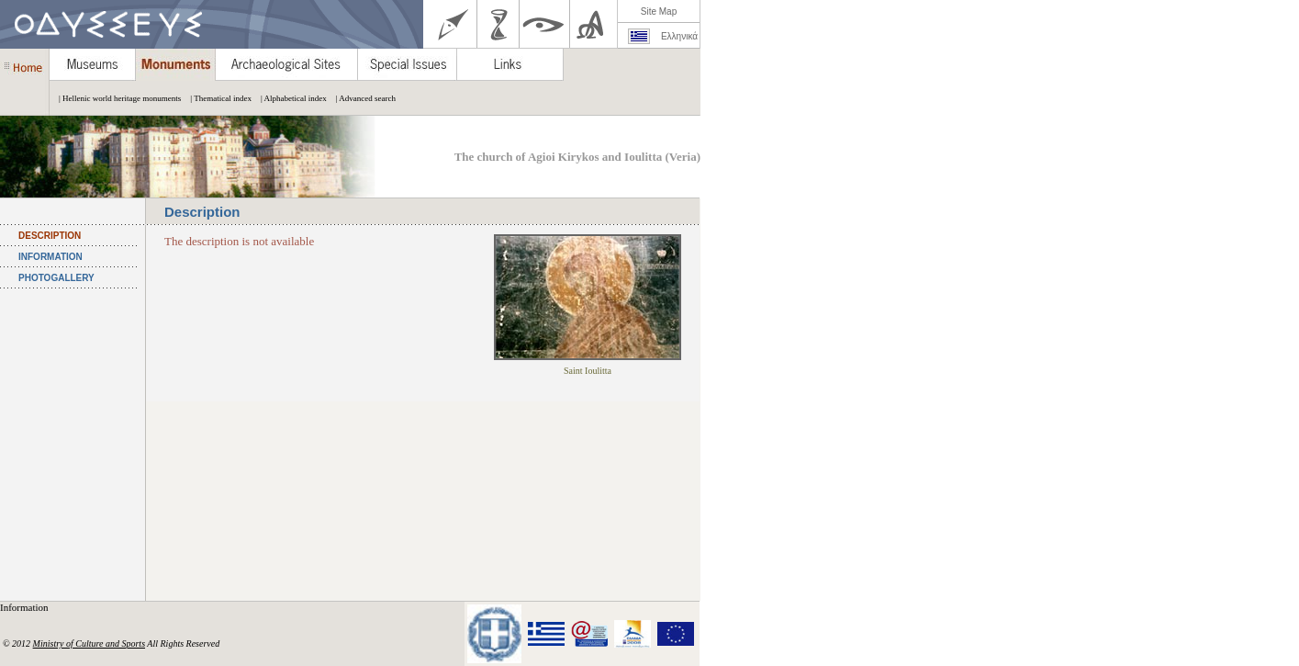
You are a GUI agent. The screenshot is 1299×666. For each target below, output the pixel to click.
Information (25, 607)
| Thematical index (216, 98)
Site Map (659, 11)
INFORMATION (50, 257)
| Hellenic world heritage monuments (115, 98)
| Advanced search (361, 98)
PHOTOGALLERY (56, 278)
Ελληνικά (679, 36)
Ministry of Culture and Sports (89, 643)
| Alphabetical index (289, 98)
